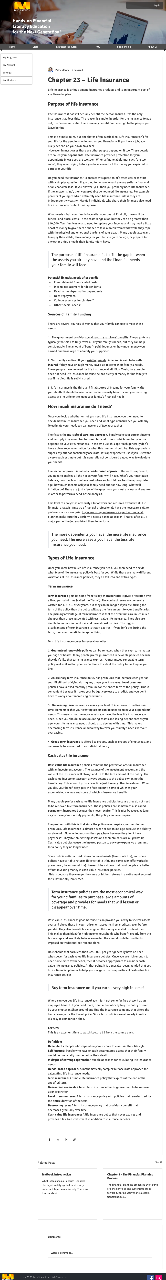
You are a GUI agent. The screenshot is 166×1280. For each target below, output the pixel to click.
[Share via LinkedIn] (66, 1139)
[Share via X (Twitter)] (57, 1139)
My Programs (10, 57)
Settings (7, 72)
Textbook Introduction (56, 1174)
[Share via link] (74, 1139)
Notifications (9, 80)
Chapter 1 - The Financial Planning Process (130, 1176)
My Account (9, 65)
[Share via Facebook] (49, 1139)
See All (158, 1162)
